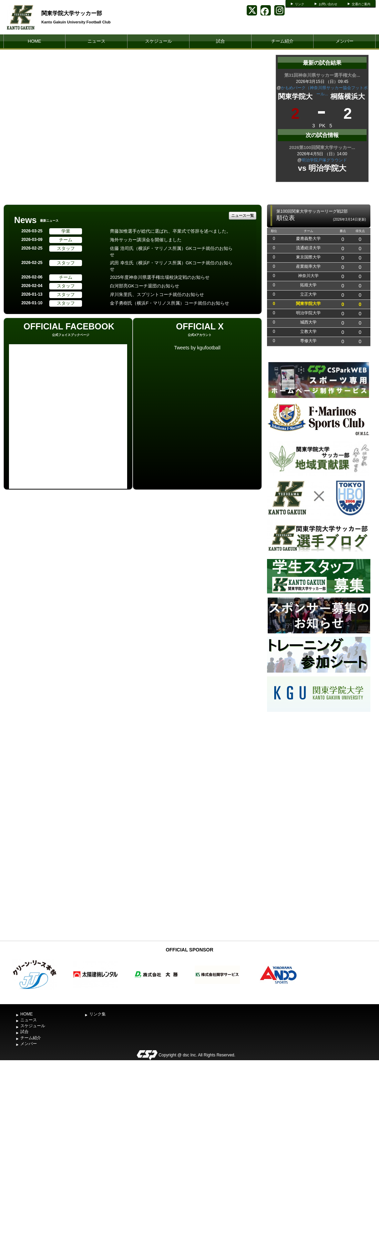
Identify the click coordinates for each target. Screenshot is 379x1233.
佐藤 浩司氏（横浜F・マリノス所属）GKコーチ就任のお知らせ (171, 251)
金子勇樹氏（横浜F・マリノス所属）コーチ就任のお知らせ (169, 303)
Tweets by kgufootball (197, 347)
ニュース (96, 41)
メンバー (345, 41)
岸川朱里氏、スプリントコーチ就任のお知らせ (157, 294)
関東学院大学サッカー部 (71, 13)
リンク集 (97, 1014)
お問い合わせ (328, 4)
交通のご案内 (361, 4)
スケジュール (158, 41)
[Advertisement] (318, 825)
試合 (220, 41)
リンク (299, 4)
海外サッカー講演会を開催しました (146, 239)
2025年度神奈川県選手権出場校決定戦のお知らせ (159, 277)
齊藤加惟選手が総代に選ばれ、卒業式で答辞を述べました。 (170, 231)
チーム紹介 (282, 41)
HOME (34, 41)
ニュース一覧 (242, 215)
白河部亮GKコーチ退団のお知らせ (144, 285)
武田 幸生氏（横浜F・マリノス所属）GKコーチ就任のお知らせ (171, 266)
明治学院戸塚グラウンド (324, 160)
